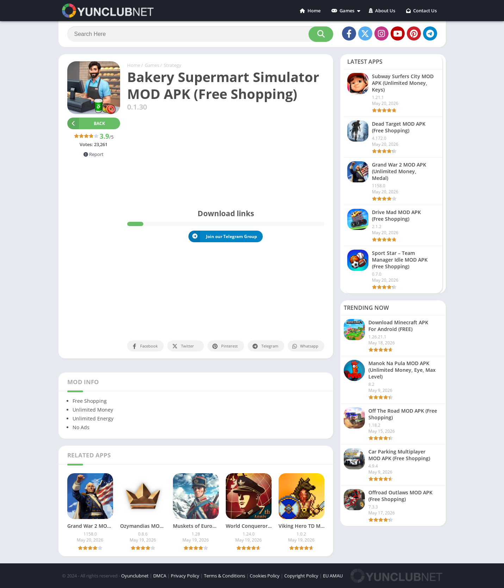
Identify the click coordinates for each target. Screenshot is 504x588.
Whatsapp (305, 346)
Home (310, 10)
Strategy (172, 65)
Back (86, 123)
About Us (382, 10)
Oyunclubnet (135, 576)
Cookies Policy (265, 576)
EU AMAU (333, 576)
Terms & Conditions (224, 576)
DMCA (159, 576)
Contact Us (421, 10)
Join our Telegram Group (222, 236)
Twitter (183, 346)
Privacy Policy (185, 576)
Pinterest (225, 346)
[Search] (200, 34)
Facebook (144, 346)
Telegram (265, 346)
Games (342, 10)
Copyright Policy (301, 576)
